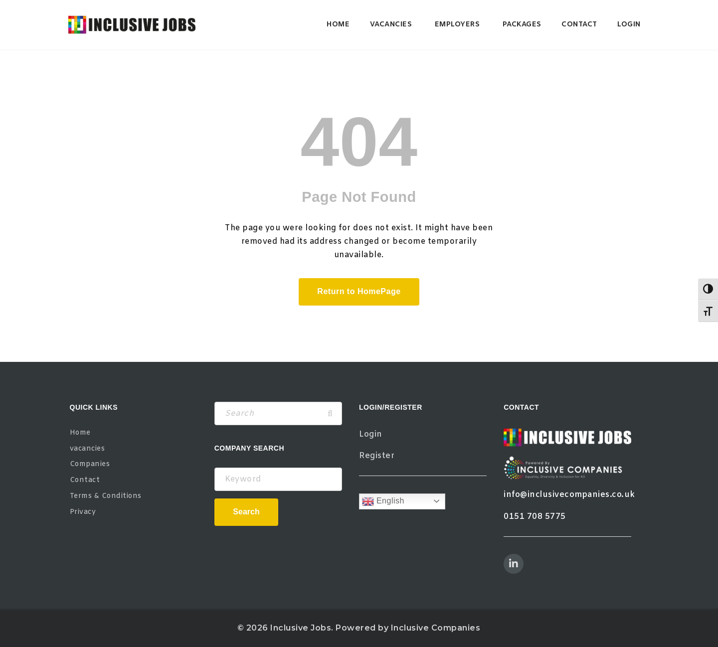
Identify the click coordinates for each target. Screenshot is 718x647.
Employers (457, 24)
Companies (90, 464)
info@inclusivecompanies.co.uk (569, 494)
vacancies (391, 24)
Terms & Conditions (106, 496)
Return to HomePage (358, 291)
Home (338, 24)
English (383, 501)
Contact (579, 24)
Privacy (83, 512)
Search (246, 511)
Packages (522, 24)
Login (629, 24)
